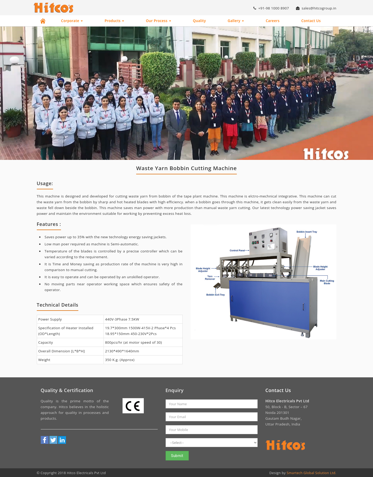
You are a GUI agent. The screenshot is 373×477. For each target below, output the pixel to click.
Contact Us (311, 20)
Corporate (72, 20)
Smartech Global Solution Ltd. (311, 472)
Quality (199, 20)
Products (114, 20)
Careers (272, 20)
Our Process (158, 20)
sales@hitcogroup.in (315, 8)
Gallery (236, 20)
